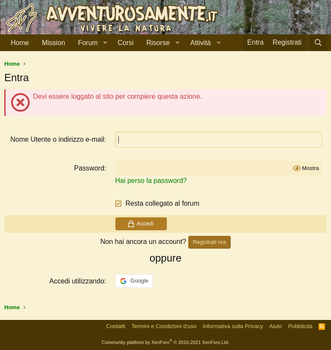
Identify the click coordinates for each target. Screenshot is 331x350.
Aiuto (275, 326)
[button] (105, 43)
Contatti (115, 326)
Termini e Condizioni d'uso (164, 326)
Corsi (125, 42)
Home (20, 42)
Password (89, 168)
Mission (53, 42)
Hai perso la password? (151, 180)
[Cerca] (318, 42)
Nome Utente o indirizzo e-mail (57, 139)
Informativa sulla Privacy (233, 326)
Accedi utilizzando (76, 281)
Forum (88, 42)
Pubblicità (300, 326)
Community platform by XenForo (165, 342)
